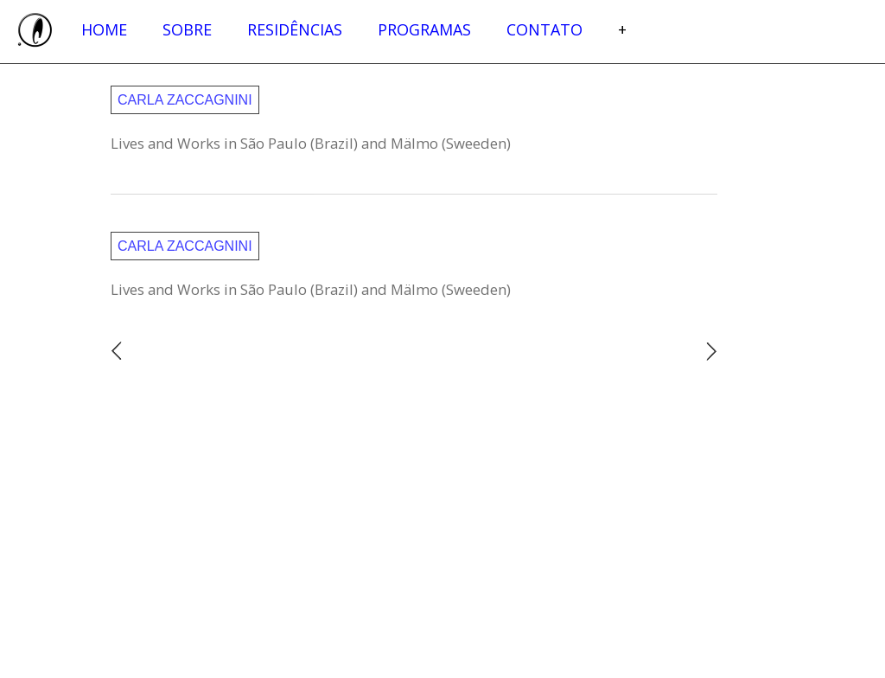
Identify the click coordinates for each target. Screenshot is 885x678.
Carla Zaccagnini (185, 100)
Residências (294, 29)
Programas (424, 29)
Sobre (187, 29)
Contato (544, 29)
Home (104, 29)
